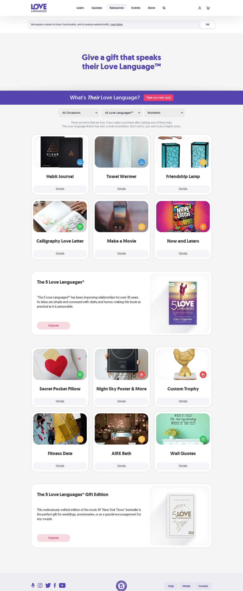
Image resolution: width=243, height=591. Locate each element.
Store (151, 8)
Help (171, 586)
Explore (53, 326)
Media (186, 586)
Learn (80, 8)
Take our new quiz (158, 98)
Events (135, 8)
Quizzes (97, 8)
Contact (203, 586)
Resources (117, 8)
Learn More (116, 24)
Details (60, 189)
